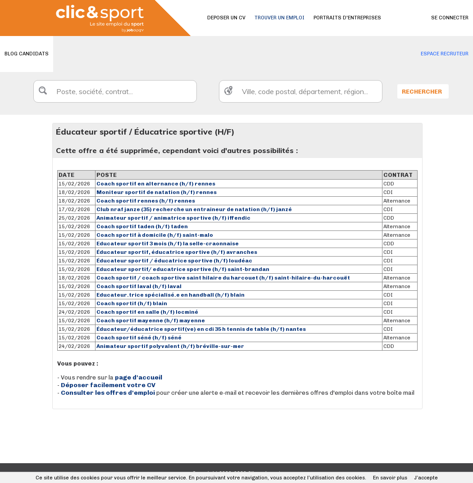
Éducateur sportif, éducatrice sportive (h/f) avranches (176, 252)
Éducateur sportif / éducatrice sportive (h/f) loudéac (174, 260)
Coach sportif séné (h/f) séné (139, 337)
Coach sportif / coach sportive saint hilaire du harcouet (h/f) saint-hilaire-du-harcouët (223, 278)
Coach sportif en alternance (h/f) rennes (155, 184)
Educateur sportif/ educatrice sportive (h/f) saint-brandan (182, 269)
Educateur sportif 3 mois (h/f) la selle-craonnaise (167, 243)
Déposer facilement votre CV (108, 385)
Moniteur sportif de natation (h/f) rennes (156, 192)
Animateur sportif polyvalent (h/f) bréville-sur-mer (170, 346)
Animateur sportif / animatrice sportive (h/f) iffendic (173, 218)
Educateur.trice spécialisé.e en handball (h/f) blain (170, 295)
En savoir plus (390, 478)
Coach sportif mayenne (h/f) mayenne (150, 320)
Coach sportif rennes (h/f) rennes (145, 201)
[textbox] (115, 91)
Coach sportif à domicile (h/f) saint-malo (154, 235)
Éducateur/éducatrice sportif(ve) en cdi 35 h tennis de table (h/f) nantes (201, 329)
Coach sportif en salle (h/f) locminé (147, 312)
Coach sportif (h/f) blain (131, 303)
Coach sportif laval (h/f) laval (139, 286)
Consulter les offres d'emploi (108, 393)
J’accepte (426, 478)
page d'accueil (138, 377)
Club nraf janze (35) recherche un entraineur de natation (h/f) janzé (194, 209)
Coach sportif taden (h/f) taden (142, 226)
